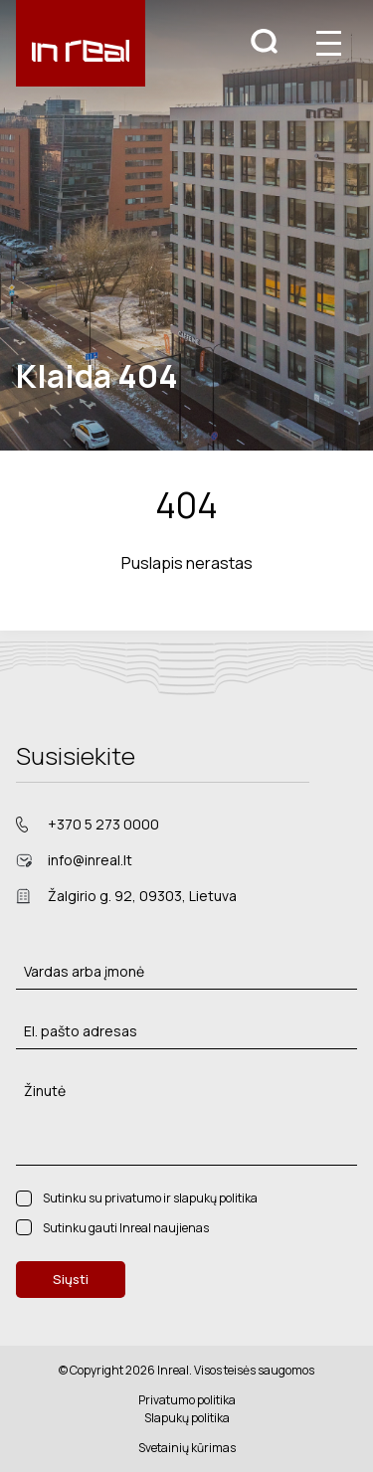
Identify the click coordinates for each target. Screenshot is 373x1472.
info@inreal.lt (90, 859)
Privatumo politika (187, 1399)
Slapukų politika (187, 1417)
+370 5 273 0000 (103, 824)
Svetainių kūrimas (187, 1447)
